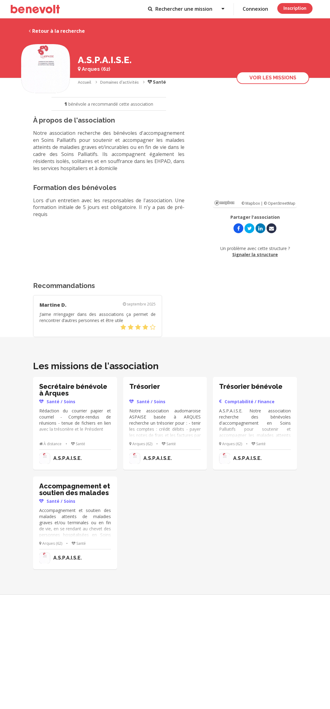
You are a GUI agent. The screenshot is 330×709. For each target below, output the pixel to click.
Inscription (294, 8)
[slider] (138, 327)
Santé (157, 82)
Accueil (84, 82)
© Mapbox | (252, 203)
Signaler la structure (255, 254)
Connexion (255, 9)
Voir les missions (272, 78)
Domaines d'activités (119, 82)
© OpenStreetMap (279, 203)
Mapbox (224, 203)
